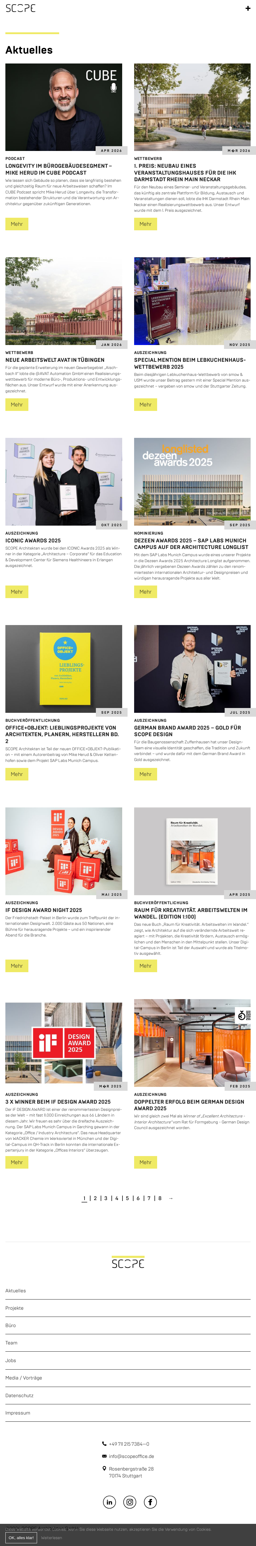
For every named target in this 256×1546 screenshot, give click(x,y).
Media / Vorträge (23, 1378)
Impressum (17, 1413)
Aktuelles (15, 1291)
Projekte (14, 1308)
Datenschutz (19, 1395)
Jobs (10, 1360)
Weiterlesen (51, 1537)
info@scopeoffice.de (131, 1456)
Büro (10, 1325)
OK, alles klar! (21, 1538)
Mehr (17, 224)
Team (11, 1343)
